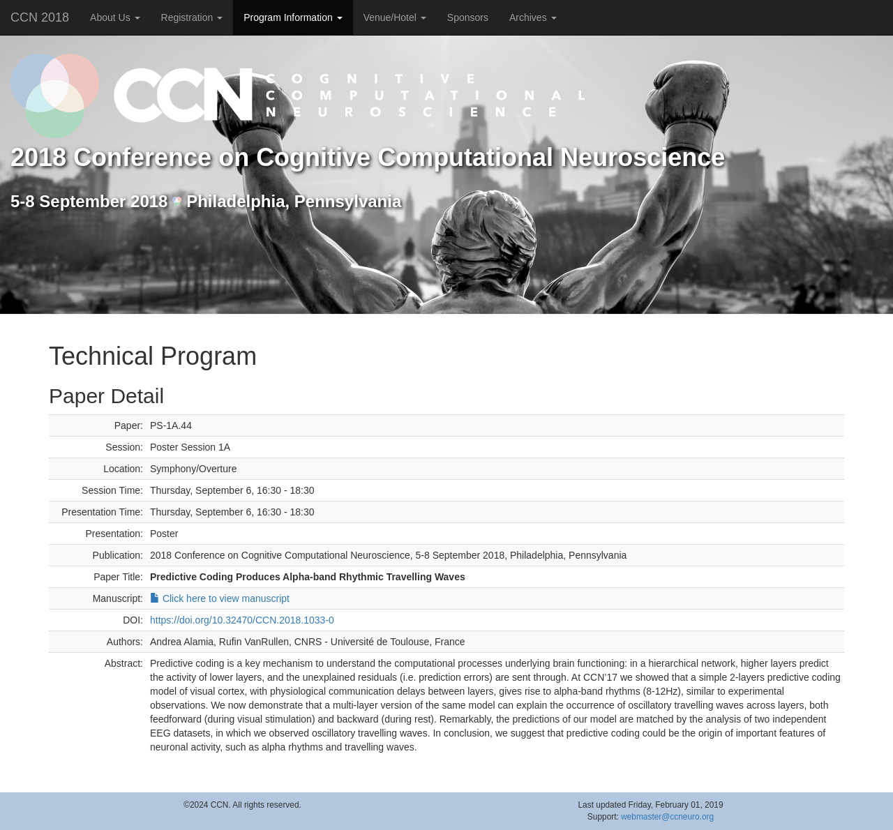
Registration (192, 17)
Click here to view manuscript (220, 598)
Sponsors (467, 17)
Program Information (293, 17)
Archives (533, 17)
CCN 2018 (39, 17)
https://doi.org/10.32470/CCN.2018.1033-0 (242, 620)
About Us (115, 17)
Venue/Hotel (394, 17)
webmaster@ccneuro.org (667, 817)
